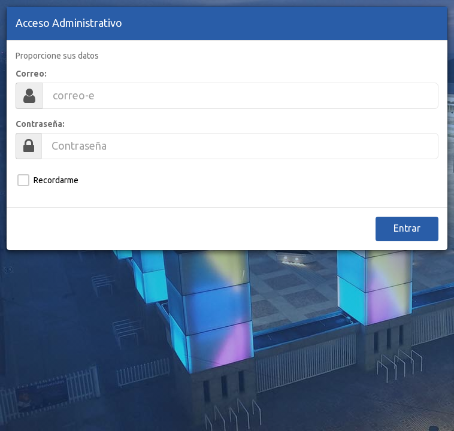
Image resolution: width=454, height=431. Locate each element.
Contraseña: (40, 124)
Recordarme (56, 180)
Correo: (31, 73)
